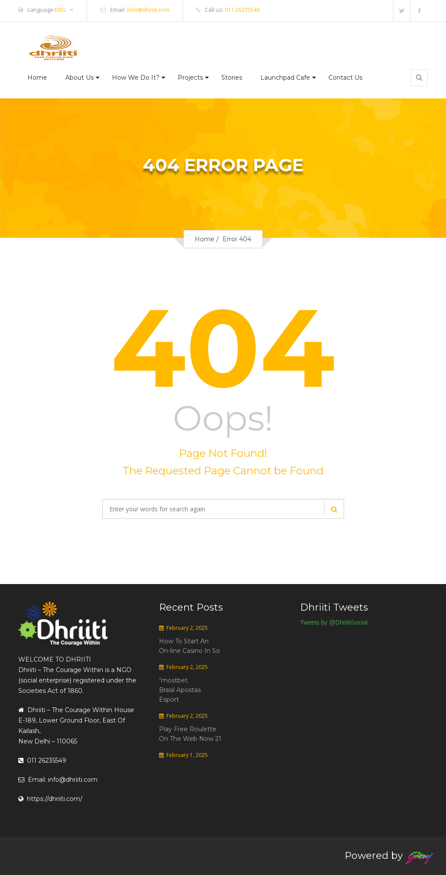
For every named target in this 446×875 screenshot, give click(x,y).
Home (37, 77)
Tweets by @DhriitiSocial (334, 622)
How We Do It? (135, 77)
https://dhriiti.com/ (50, 799)
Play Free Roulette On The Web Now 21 (190, 734)
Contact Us (345, 77)
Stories (231, 77)
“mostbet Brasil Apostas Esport (180, 689)
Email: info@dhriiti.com (58, 780)
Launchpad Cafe (285, 77)
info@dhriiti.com (148, 10)
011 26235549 (242, 10)
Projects (190, 77)
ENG (64, 10)
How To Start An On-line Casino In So (189, 646)
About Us (79, 77)
